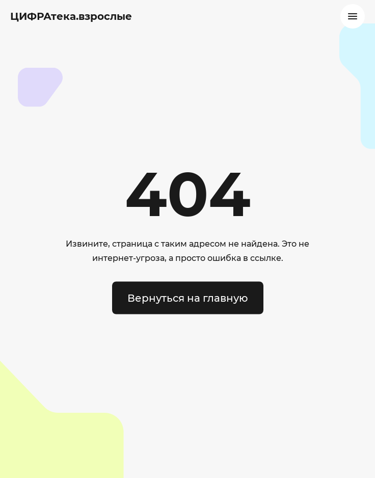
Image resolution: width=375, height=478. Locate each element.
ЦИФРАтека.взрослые (71, 16)
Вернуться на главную (187, 298)
